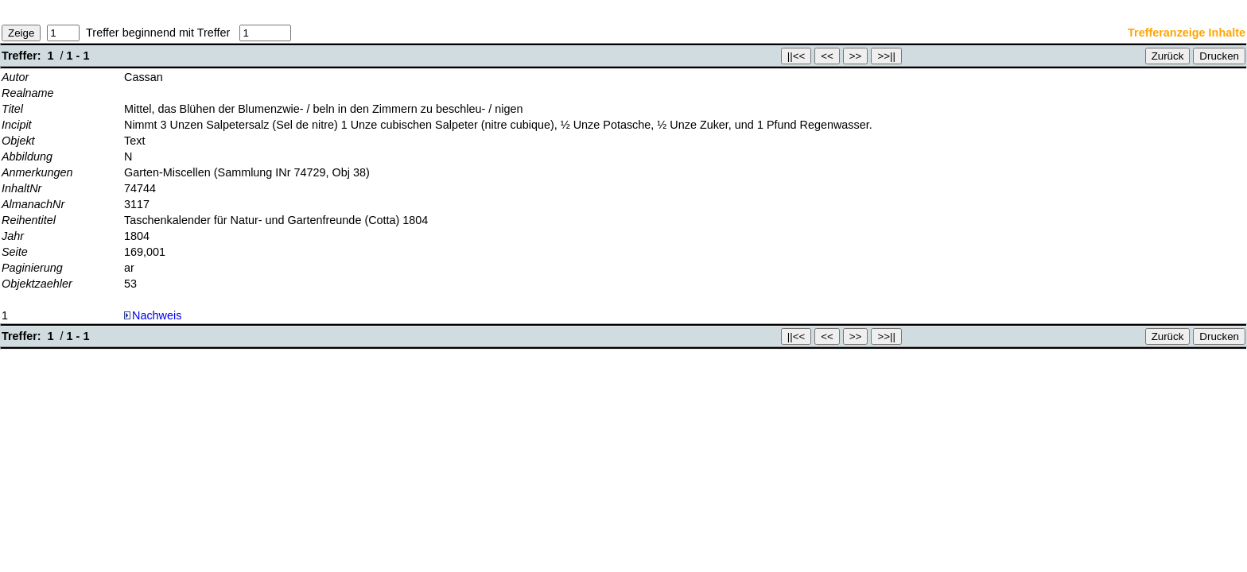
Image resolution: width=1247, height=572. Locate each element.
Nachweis (152, 315)
